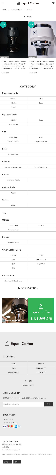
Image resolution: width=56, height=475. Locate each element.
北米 (13, 259)
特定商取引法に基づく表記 (12, 444)
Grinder (13, 103)
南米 (13, 264)
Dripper (13, 99)
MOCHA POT (13, 229)
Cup (4, 131)
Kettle (5, 174)
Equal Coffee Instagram (11, 450)
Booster (41, 225)
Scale (41, 103)
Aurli (41, 137)
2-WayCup (13, 137)
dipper (13, 193)
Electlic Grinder (41, 167)
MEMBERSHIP (13, 372)
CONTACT (41, 372)
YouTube (25, 385)
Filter (41, 99)
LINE (31, 385)
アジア (41, 255)
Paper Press (13, 225)
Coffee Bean (8, 275)
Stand (13, 107)
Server (5, 200)
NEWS (13, 368)
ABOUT (41, 364)
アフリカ (13, 255)
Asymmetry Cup (41, 141)
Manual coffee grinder (13, 167)
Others (5, 220)
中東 (13, 268)
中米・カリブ (41, 259)
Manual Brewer (13, 242)
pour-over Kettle (13, 180)
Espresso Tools (17, 10)
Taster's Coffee (13, 141)
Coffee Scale (13, 154)
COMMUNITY (41, 368)
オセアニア (41, 264)
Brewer (5, 237)
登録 (48, 404)
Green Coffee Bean (11, 250)
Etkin (13, 205)
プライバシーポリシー (10, 441)
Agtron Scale (8, 187)
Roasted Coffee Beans (13, 281)
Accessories (13, 124)
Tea (4, 213)
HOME (4, 10)
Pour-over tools (10, 93)
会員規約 (5, 447)
